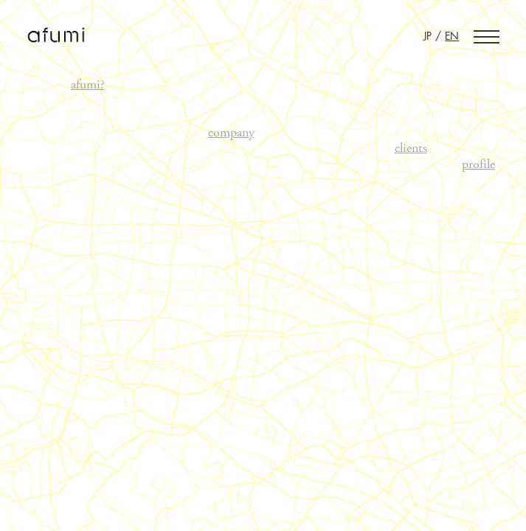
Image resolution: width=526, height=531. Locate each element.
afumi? (88, 85)
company (231, 133)
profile (478, 164)
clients (411, 148)
